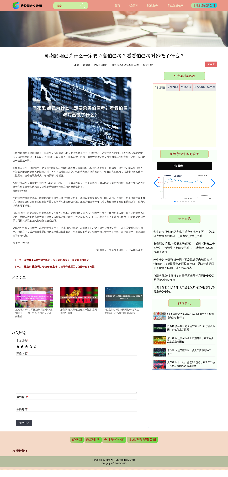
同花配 (211, 64)
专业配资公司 (175, 5)
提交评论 (24, 423)
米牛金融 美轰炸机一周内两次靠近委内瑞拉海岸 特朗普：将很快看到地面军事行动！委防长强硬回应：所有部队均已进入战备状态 (183, 263)
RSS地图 (119, 459)
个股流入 (186, 87)
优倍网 (133, 5)
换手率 (211, 87)
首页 (117, 5)
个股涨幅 (159, 87)
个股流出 (199, 87)
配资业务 (152, 5)
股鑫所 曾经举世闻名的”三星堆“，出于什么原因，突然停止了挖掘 (59, 266)
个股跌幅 (172, 87)
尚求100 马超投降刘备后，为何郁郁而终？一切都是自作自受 (56, 260)
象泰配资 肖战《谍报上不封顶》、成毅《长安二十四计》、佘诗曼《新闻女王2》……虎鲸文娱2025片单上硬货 (184, 247)
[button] (155, 183)
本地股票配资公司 (204, 5)
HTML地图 (130, 459)
